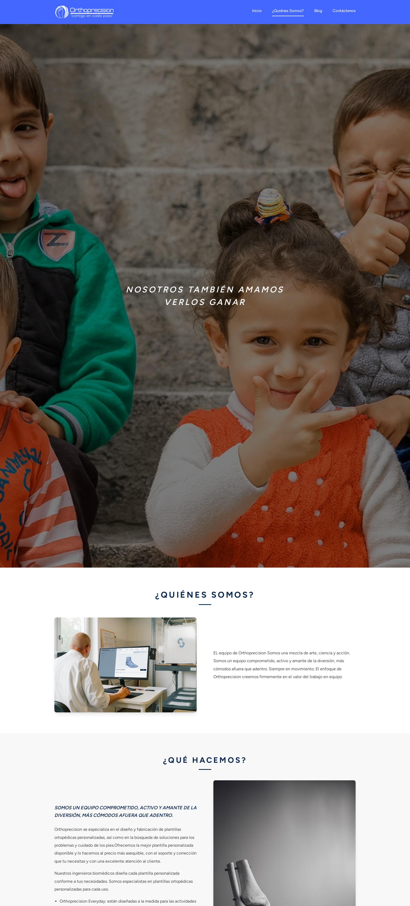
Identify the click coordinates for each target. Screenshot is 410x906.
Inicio (257, 10)
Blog (318, 10)
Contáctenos (344, 10)
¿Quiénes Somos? (288, 10)
